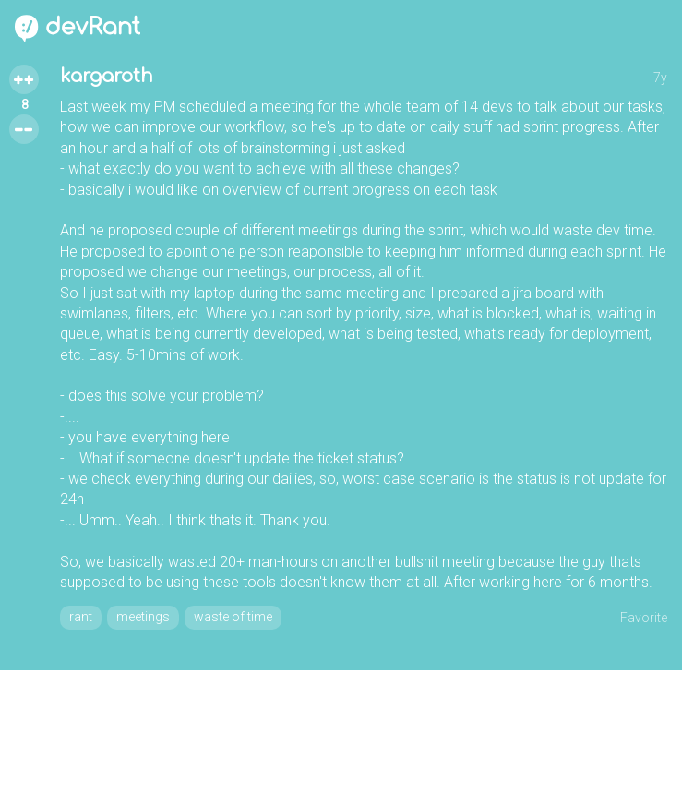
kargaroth (106, 76)
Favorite (643, 617)
